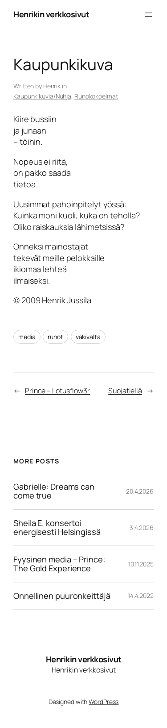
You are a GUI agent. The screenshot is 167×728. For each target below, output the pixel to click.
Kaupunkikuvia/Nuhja (42, 96)
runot (55, 336)
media (27, 336)
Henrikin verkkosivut (51, 14)
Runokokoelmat (96, 96)
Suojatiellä (125, 391)
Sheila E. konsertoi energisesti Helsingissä (57, 527)
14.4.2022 (141, 595)
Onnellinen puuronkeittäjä (61, 595)
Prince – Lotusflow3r (57, 391)
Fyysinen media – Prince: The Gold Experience (59, 564)
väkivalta (88, 336)
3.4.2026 (142, 527)
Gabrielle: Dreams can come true (53, 491)
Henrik (52, 86)
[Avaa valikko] (148, 14)
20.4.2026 (140, 491)
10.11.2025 (141, 564)
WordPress (103, 701)
